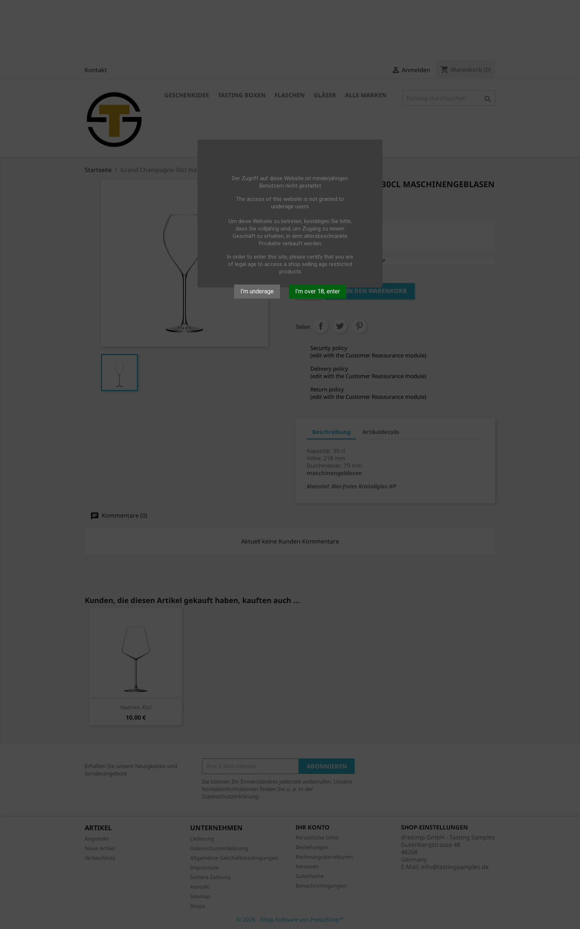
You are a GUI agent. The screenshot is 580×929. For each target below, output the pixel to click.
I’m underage (257, 291)
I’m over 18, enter (317, 291)
